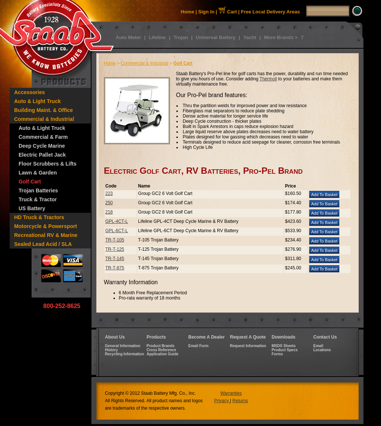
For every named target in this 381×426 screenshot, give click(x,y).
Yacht (249, 37)
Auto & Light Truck (37, 101)
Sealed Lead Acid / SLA (43, 244)
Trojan (180, 37)
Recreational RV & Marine (45, 235)
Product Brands (161, 346)
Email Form (198, 346)
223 (109, 193)
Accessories (29, 92)
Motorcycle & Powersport (45, 226)
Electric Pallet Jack (42, 155)
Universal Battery (216, 37)
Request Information (248, 346)
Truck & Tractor (38, 199)
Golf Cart (30, 182)
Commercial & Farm (43, 137)
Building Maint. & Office (43, 110)
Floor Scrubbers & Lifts (48, 164)
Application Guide (163, 354)
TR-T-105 (114, 240)
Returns (240, 400)
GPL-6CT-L (116, 230)
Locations (322, 350)
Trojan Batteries (38, 190)
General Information (122, 346)
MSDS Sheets (283, 346)
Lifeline (157, 37)
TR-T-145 (114, 258)
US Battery (32, 208)
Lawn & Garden (38, 173)
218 (109, 212)
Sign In (206, 12)
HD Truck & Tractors (39, 217)
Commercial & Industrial (44, 119)
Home (187, 12)
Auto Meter (128, 37)
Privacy (222, 400)
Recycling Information (124, 354)
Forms (277, 354)
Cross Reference (161, 350)
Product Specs (285, 350)
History (111, 350)
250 (109, 202)
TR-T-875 (114, 267)
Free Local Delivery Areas (270, 12)
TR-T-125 (114, 249)
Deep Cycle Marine (42, 146)
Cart (227, 12)
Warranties (231, 393)
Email (318, 346)
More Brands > (281, 37)
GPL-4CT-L (116, 221)
